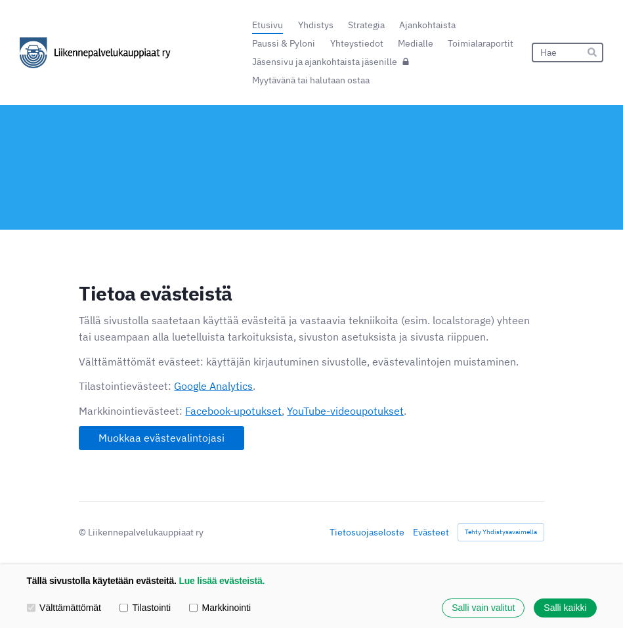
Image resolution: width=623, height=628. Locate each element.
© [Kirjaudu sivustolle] (83, 532)
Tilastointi (145, 607)
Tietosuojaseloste (367, 532)
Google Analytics (213, 385)
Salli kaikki (565, 607)
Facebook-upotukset (233, 410)
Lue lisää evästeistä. (222, 581)
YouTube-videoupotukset (345, 410)
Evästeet (431, 532)
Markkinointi (220, 607)
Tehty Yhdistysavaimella (501, 532)
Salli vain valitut (483, 607)
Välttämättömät (64, 607)
